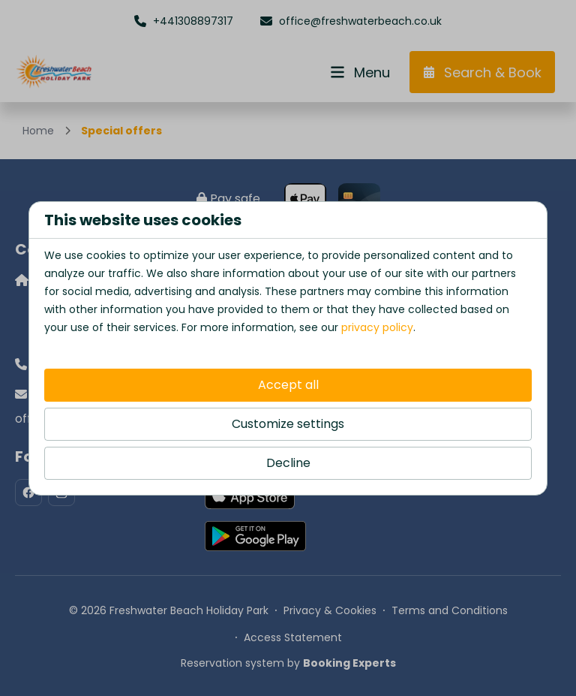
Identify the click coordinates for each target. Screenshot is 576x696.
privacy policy (377, 327)
